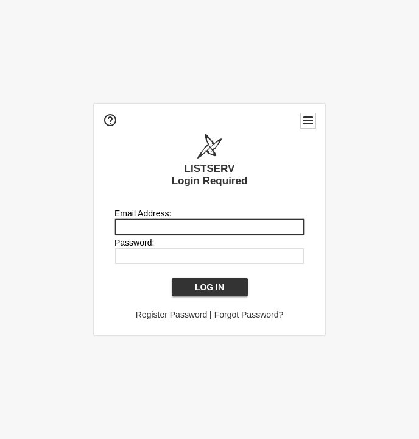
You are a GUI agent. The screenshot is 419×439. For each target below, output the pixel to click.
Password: (134, 243)
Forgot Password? (249, 314)
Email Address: (142, 213)
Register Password (172, 314)
